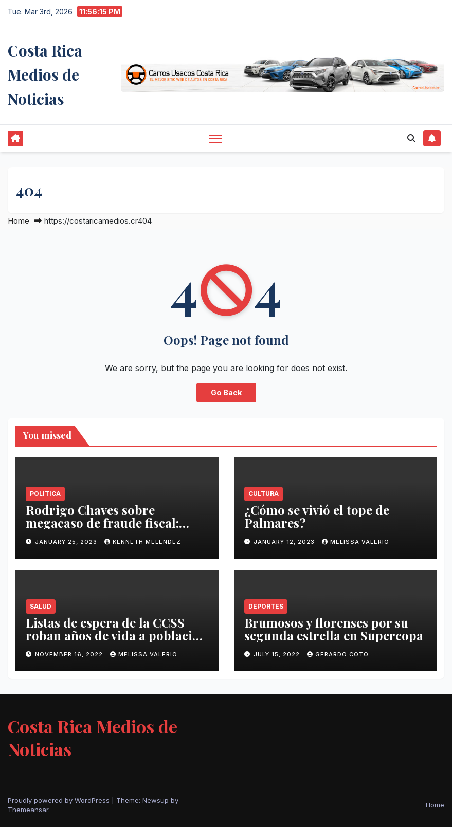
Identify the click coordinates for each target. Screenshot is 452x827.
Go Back (226, 392)
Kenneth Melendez (142, 541)
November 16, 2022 (70, 654)
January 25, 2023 (67, 541)
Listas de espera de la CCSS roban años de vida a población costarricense (116, 635)
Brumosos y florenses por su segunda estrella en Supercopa (333, 629)
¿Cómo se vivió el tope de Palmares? (316, 516)
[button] (411, 138)
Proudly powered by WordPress (60, 800)
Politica (45, 494)
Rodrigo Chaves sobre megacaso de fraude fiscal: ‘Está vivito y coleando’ (102, 523)
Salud (40, 606)
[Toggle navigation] (215, 138)
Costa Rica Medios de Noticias (45, 74)
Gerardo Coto (338, 654)
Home (18, 221)
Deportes (265, 606)
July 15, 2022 (278, 654)
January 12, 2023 (285, 541)
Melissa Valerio (355, 541)
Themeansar (28, 809)
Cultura (263, 494)
